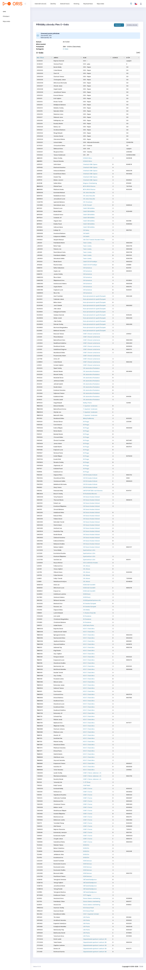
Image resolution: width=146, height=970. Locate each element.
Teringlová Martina (60, 892)
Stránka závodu (132, 25)
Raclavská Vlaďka (59, 870)
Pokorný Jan (57, 249)
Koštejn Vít (57, 230)
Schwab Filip (58, 716)
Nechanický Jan (59, 666)
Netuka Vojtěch (58, 547)
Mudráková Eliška (59, 352)
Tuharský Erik (58, 782)
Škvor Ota (57, 293)
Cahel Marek (58, 362)
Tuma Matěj (57, 550)
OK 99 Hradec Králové (90, 475)
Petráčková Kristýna (60, 581)
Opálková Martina (59, 641)
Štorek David (57, 261)
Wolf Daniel (57, 826)
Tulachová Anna (59, 936)
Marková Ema (58, 603)
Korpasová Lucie (59, 660)
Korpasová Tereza (59, 763)
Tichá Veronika (58, 770)
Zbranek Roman (59, 851)
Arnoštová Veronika (60, 920)
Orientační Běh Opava (90, 164)
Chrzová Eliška (58, 437)
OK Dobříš (86, 233)
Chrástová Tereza (59, 804)
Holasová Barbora (59, 171)
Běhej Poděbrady (88, 418)
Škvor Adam (57, 277)
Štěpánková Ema (59, 280)
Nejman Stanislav (59, 829)
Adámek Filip (58, 647)
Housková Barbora (59, 233)
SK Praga (86, 421)
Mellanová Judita (59, 820)
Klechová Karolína (59, 167)
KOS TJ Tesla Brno (88, 629)
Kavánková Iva (58, 857)
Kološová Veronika (59, 390)
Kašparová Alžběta (60, 236)
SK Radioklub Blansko (90, 494)
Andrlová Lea (58, 528)
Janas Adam (58, 443)
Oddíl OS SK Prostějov (90, 261)
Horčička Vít (57, 767)
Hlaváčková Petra (59, 478)
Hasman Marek (59, 911)
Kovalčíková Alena (59, 174)
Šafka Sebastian (59, 268)
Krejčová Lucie (58, 450)
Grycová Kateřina (59, 644)
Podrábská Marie (59, 243)
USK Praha (86, 917)
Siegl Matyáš (58, 403)
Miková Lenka (58, 682)
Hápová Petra (58, 475)
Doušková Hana (59, 701)
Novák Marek (58, 534)
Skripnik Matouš (59, 240)
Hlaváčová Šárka (59, 745)
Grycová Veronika (59, 760)
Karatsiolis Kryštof (59, 836)
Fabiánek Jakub (59, 299)
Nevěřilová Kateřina (60, 343)
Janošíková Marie (59, 886)
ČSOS (141, 966)
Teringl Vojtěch (58, 883)
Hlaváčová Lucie (59, 704)
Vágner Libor (58, 221)
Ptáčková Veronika (59, 748)
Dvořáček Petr (58, 738)
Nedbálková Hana (59, 196)
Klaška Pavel (58, 224)
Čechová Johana (59, 729)
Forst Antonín (58, 425)
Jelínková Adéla (59, 381)
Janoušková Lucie (59, 199)
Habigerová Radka (60, 312)
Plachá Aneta (58, 265)
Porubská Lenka (59, 679)
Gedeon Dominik (59, 315)
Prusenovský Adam (60, 356)
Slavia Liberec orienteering (91, 898)
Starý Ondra (57, 487)
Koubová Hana (58, 214)
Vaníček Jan (58, 560)
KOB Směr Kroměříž (89, 585)
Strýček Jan (57, 412)
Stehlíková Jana (59, 757)
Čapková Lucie (58, 290)
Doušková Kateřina (60, 710)
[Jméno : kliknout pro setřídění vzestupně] (67, 57)
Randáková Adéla (59, 914)
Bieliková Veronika (59, 330)
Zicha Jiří (57, 359)
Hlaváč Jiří (57, 735)
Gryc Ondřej (57, 676)
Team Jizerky (87, 243)
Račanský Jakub (59, 685)
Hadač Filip (57, 177)
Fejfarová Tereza (59, 393)
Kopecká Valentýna (60, 923)
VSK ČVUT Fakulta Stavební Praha (93, 240)
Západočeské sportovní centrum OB (94, 939)
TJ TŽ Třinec (86, 782)
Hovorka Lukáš (58, 399)
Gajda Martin (58, 287)
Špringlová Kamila (59, 635)
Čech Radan (58, 691)
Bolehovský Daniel (59, 933)
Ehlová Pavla (58, 751)
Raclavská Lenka (59, 867)
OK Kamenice (87, 268)
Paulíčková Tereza (59, 876)
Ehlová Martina (58, 698)
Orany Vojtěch (58, 569)
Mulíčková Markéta (60, 669)
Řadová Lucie (58, 208)
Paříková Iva (57, 792)
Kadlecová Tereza (59, 895)
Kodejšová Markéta (60, 926)
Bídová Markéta (59, 406)
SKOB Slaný (86, 594)
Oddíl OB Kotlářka (89, 208)
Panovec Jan (58, 607)
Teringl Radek (58, 889)
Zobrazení (118, 25)
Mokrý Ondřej (58, 158)
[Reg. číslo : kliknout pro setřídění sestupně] (44, 57)
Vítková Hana (58, 572)
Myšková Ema (58, 723)
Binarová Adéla (58, 873)
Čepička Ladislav (59, 945)
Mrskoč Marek (58, 371)
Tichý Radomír (58, 497)
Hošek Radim (58, 625)
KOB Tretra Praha (88, 625)
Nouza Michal (58, 563)
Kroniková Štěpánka (60, 506)
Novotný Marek (58, 779)
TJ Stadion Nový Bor (89, 613)
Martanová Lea (58, 817)
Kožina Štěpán (58, 428)
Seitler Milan (57, 183)
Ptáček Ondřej (58, 741)
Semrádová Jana (59, 205)
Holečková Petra (59, 512)
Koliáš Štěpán (58, 456)
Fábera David (58, 519)
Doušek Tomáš (58, 672)
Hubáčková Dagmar (60, 349)
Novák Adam (58, 387)
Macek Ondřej (58, 374)
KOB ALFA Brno (87, 158)
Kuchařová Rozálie (60, 553)
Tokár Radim (58, 942)
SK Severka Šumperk (89, 603)
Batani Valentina (59, 848)
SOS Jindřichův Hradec (90, 563)
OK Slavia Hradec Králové (91, 497)
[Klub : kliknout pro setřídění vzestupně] (97, 57)
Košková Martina (59, 541)
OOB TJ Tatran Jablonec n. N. (92, 773)
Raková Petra (58, 516)
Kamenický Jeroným (60, 832)
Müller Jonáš (58, 318)
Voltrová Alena (58, 227)
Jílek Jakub (57, 309)
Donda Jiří (57, 948)
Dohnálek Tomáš (59, 522)
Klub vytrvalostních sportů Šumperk (94, 296)
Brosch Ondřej (58, 494)
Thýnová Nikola (58, 500)
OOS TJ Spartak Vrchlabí (91, 914)
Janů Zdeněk (58, 305)
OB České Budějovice (89, 879)
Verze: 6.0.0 (37, 966)
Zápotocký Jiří (58, 465)
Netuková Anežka (59, 544)
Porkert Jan (57, 503)
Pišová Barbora (58, 337)
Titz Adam (57, 917)
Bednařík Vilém (58, 415)
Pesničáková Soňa (59, 252)
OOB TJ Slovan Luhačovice (91, 334)
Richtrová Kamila (59, 952)
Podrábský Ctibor (59, 901)
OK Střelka (86, 610)
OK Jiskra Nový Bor (89, 192)
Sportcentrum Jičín (89, 550)
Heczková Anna (59, 898)
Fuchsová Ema (58, 694)
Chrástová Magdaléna (61, 619)
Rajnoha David (58, 629)
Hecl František (58, 296)
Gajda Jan (57, 271)
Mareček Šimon (58, 378)
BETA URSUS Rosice (89, 186)
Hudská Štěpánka (59, 814)
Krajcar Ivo (57, 591)
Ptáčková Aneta (59, 189)
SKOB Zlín (86, 845)
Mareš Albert (58, 211)
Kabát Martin (58, 447)
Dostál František (59, 861)
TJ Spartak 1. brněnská (90, 406)
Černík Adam (58, 525)
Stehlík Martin (58, 754)
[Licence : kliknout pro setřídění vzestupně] (119, 57)
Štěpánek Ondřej (59, 726)
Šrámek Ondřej (58, 324)
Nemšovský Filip (59, 930)
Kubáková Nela (58, 396)
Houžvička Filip (58, 531)
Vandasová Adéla (59, 481)
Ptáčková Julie (58, 732)
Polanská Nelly (58, 491)
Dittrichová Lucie (59, 588)
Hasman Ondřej (59, 908)
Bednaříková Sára (59, 340)
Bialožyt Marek (58, 434)
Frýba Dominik (58, 575)
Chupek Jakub (58, 839)
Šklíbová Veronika (59, 600)
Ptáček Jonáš (58, 719)
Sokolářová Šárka (59, 842)
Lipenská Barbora (59, 202)
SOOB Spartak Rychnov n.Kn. (92, 600)
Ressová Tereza (59, 334)
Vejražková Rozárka (60, 795)
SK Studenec (87, 616)
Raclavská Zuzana (60, 864)
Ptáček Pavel (58, 186)
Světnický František (60, 798)
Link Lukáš (57, 616)
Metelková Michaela (60, 484)
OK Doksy (86, 230)
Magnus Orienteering (90, 183)
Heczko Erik (57, 905)
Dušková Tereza (59, 688)
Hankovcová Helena (60, 283)
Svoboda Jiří (58, 218)
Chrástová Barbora (60, 622)
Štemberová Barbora (60, 776)
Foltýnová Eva (58, 566)
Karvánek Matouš (59, 192)
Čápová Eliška (58, 610)
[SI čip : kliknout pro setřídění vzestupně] (133, 57)
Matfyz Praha (87, 403)
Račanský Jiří (58, 713)
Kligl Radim (57, 650)
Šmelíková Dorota (59, 346)
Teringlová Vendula (60, 879)
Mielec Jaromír (58, 180)
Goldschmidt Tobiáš (60, 632)
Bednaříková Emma (60, 409)
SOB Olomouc (87, 861)
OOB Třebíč (86, 785)
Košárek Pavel (58, 468)
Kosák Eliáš (57, 459)
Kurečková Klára (59, 707)
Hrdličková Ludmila (60, 594)
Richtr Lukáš (57, 939)
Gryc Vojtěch (58, 654)
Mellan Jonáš (58, 807)
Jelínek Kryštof (58, 384)
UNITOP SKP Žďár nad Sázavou (93, 491)
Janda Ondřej (58, 274)
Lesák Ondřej (58, 773)
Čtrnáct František (59, 440)
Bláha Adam (57, 302)
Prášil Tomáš (58, 785)
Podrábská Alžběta (60, 255)
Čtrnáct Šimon (58, 421)
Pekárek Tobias (58, 845)
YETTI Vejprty (87, 895)
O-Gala (65, 49)
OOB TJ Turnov (87, 788)
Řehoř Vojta (57, 246)
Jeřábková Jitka (59, 854)
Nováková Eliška (59, 418)
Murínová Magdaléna (61, 327)
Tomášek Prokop (59, 823)
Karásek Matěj (58, 788)
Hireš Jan (57, 585)
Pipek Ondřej (58, 368)
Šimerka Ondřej (58, 462)
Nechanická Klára (59, 638)
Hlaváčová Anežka (59, 663)
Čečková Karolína (59, 537)
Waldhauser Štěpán (60, 810)
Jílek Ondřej (57, 321)
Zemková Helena (59, 597)
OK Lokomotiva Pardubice (91, 368)
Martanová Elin (58, 801)
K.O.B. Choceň (87, 205)
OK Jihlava (86, 566)
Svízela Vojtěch (58, 365)
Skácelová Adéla (59, 258)
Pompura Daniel (59, 657)
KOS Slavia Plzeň (88, 908)
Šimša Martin (58, 431)
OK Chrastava (87, 202)
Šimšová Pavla (58, 453)
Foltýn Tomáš (58, 578)
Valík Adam (57, 164)
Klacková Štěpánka (60, 556)
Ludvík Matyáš (58, 613)
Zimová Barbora (59, 509)
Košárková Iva (58, 472)
